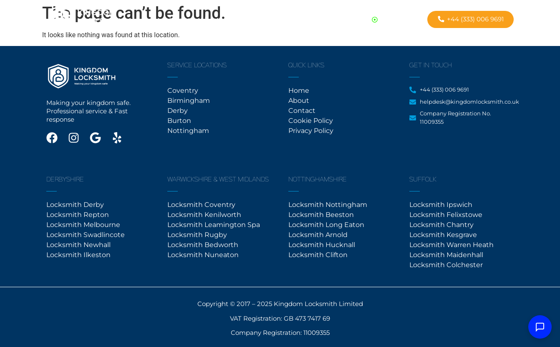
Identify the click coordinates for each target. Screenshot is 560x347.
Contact (244, 19)
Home (180, 19)
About (210, 19)
